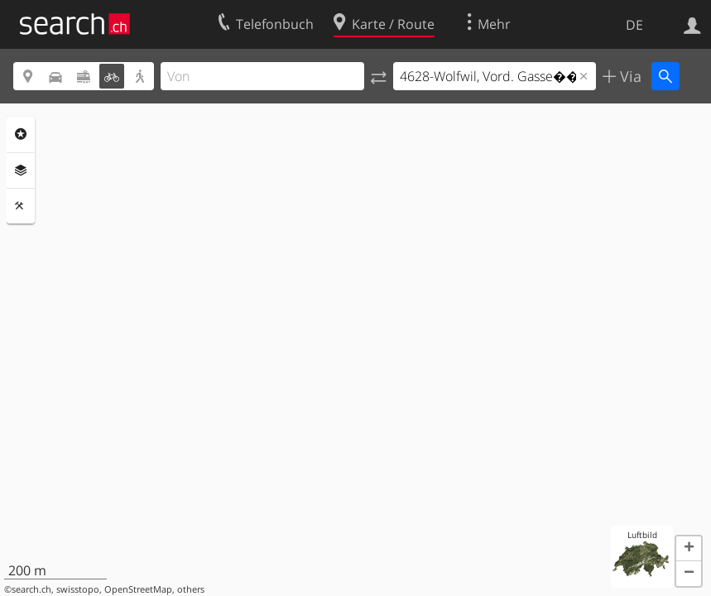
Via (628, 76)
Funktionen (21, 206)
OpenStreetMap (138, 589)
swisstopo (77, 589)
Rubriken (21, 134)
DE (634, 25)
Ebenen (21, 170)
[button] (688, 548)
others (190, 589)
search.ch (31, 589)
